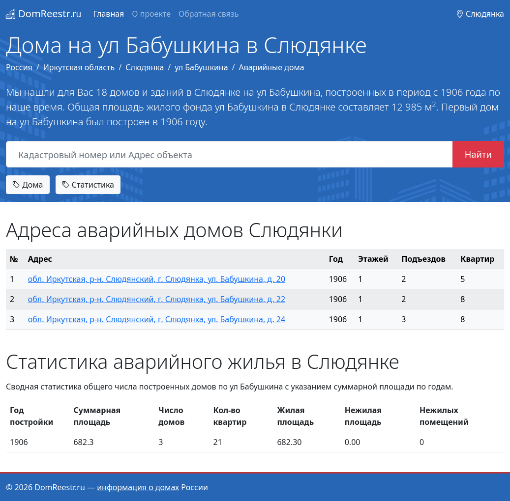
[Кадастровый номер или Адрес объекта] (229, 154)
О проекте (151, 13)
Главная (108, 13)
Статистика (88, 184)
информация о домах (138, 487)
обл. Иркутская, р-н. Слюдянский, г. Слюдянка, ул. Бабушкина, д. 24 (156, 319)
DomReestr (43, 13)
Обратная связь (209, 13)
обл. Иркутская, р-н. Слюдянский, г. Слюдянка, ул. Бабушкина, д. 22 (156, 299)
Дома (27, 184)
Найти (478, 154)
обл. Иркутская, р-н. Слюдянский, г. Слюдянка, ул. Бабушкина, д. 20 (156, 279)
